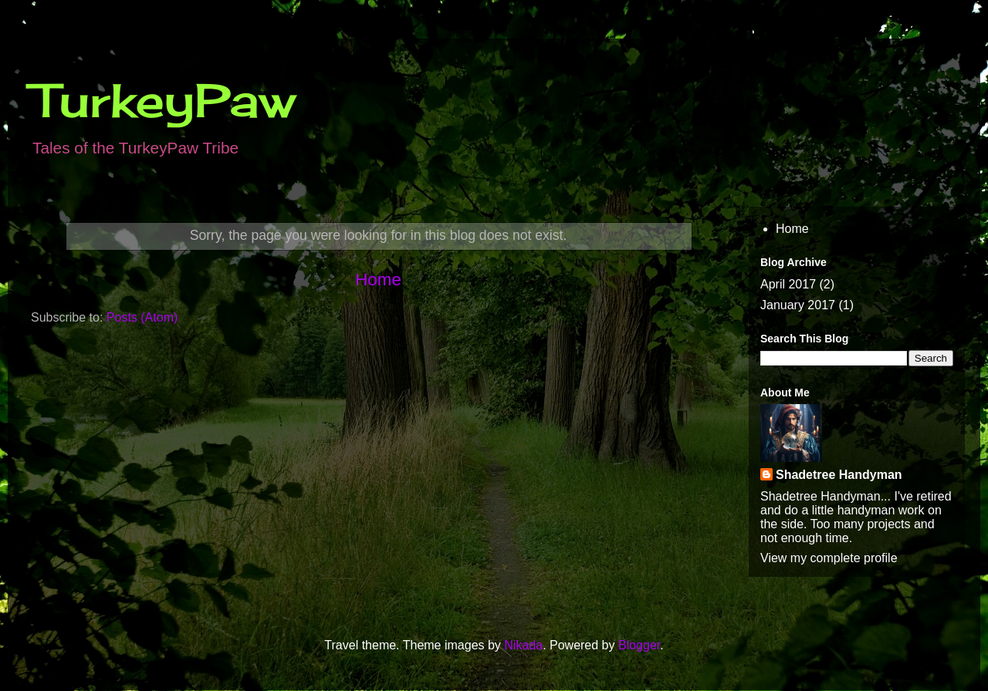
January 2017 (797, 305)
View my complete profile (829, 558)
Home (378, 279)
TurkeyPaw (163, 100)
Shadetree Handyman (839, 474)
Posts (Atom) (142, 317)
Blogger (639, 645)
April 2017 (788, 284)
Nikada (523, 645)
